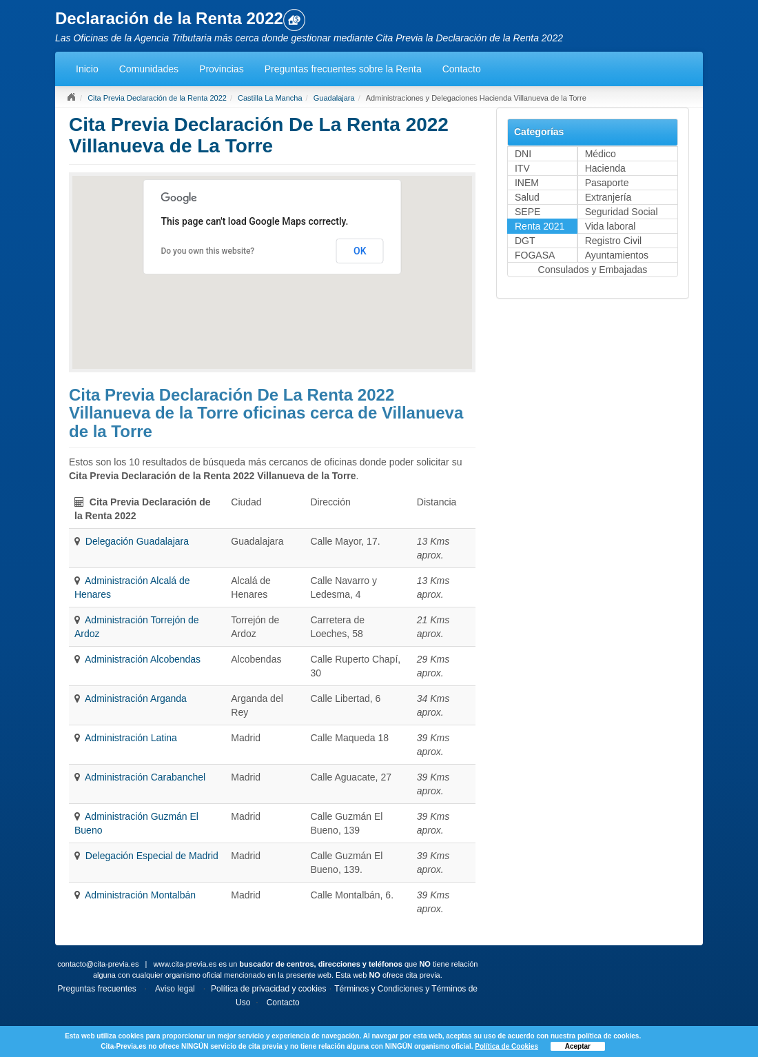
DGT (525, 240)
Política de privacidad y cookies (268, 989)
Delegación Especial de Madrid (151, 855)
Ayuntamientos (616, 255)
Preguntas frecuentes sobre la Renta (343, 68)
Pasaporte (607, 182)
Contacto (461, 68)
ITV (522, 168)
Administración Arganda (136, 698)
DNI (523, 153)
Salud (527, 197)
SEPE (527, 211)
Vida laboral (610, 226)
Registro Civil (613, 240)
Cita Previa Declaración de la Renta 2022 (157, 98)
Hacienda (605, 168)
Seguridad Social (621, 211)
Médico (600, 153)
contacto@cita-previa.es (98, 964)
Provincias (221, 68)
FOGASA (535, 255)
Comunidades (148, 68)
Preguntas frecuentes (97, 989)
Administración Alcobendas (143, 659)
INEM (527, 182)
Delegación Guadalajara (137, 541)
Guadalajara (334, 98)
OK (360, 250)
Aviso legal (175, 989)
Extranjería (608, 197)
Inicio (87, 68)
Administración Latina (131, 737)
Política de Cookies (506, 1046)
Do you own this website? (207, 251)
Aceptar (578, 1046)
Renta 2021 (539, 226)
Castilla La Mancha (270, 98)
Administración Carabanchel (145, 777)
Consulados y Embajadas (593, 269)
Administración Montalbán (140, 894)
